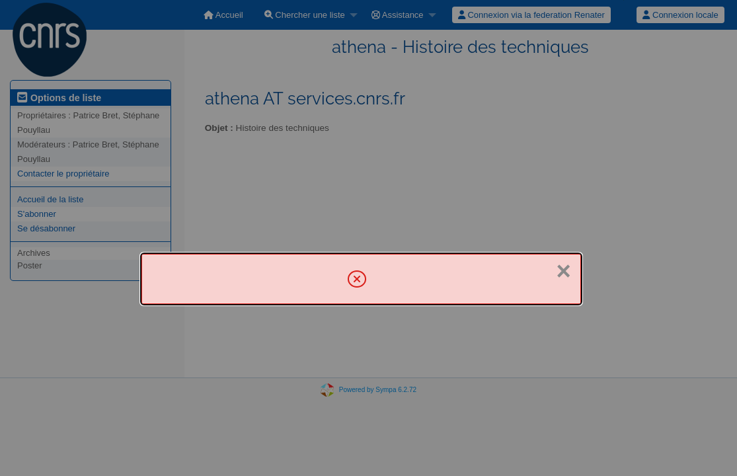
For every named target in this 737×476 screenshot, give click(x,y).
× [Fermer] (564, 271)
